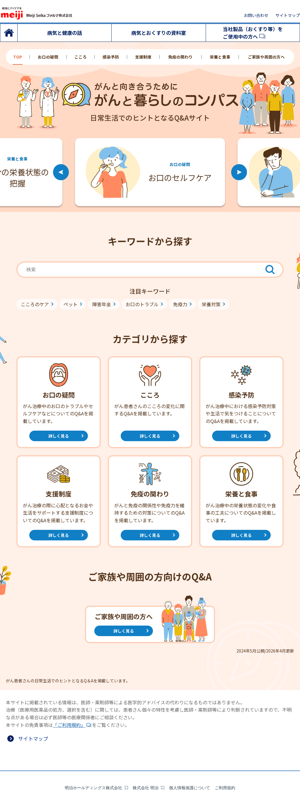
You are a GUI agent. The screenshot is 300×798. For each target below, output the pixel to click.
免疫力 (180, 304)
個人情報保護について (189, 768)
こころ (80, 57)
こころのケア (35, 304)
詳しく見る (58, 436)
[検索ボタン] (270, 269)
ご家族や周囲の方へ (266, 57)
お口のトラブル (142, 304)
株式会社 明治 (145, 768)
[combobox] (150, 269)
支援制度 (143, 57)
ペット (71, 304)
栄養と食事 (220, 57)
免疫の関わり (180, 57)
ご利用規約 (225, 768)
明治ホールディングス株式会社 (93, 768)
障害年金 (101, 304)
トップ (8, 33)
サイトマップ (287, 15)
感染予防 (111, 57)
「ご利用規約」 (69, 724)
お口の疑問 (48, 57)
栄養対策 (211, 304)
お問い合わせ (256, 15)
